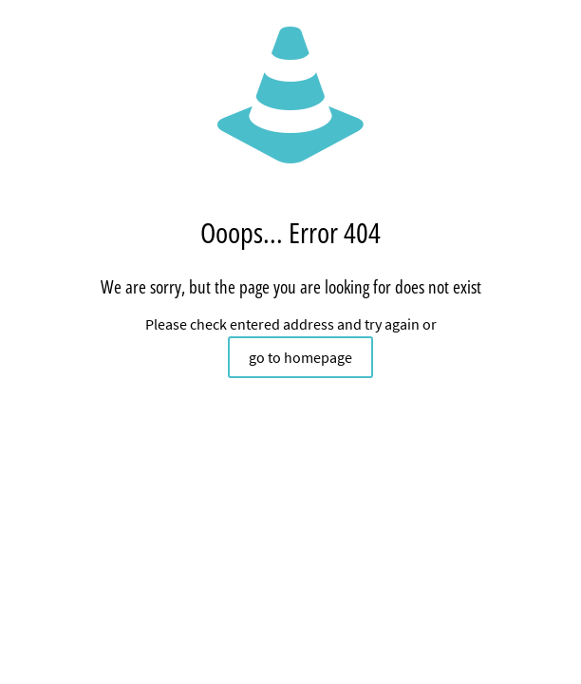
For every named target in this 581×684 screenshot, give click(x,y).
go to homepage (300, 357)
